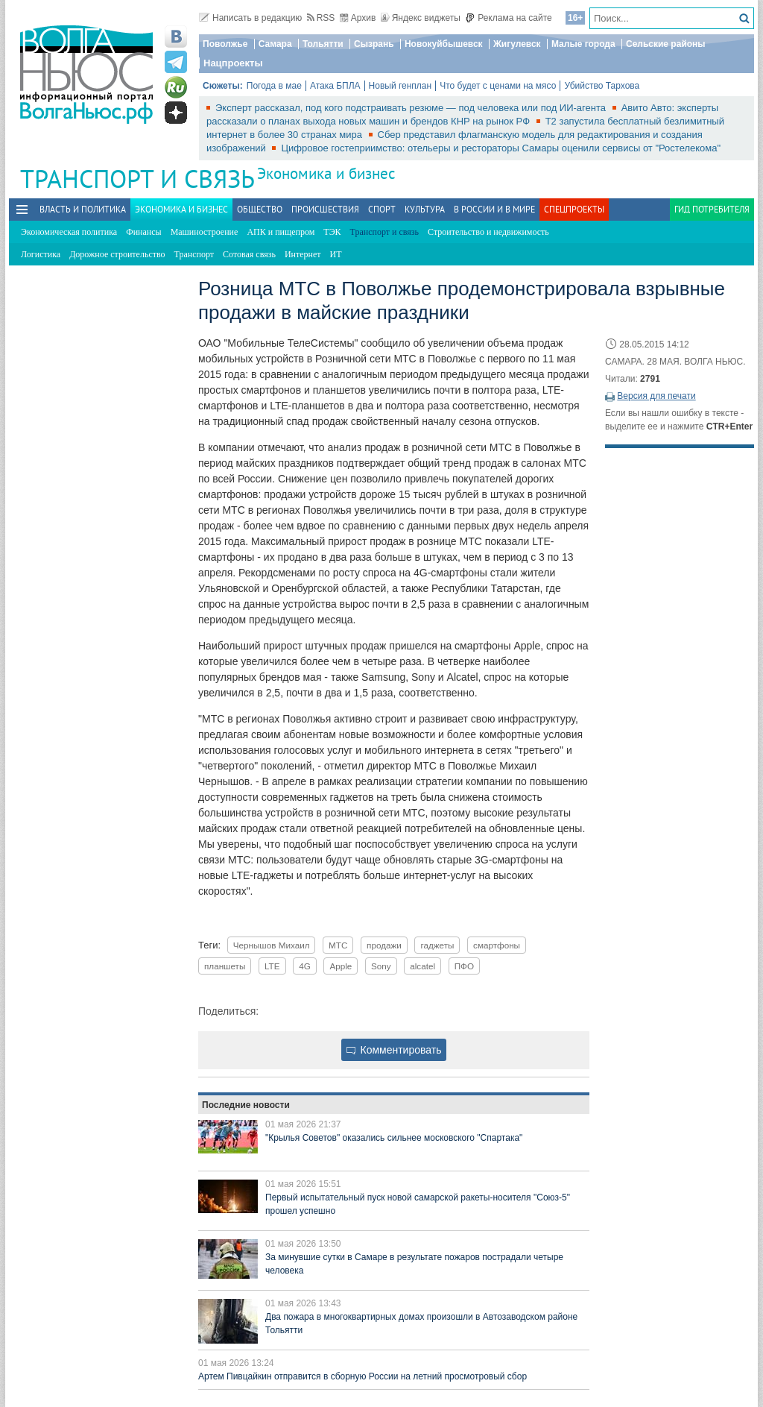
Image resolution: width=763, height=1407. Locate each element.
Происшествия (325, 209)
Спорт (382, 209)
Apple (340, 966)
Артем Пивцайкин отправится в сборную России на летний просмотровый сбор (362, 1376)
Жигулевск (517, 44)
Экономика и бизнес (326, 173)
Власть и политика (82, 209)
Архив (358, 18)
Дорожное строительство (117, 254)
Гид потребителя (712, 209)
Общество (259, 209)
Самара (275, 44)
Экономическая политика (69, 232)
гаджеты (437, 945)
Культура (425, 209)
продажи (384, 945)
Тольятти (323, 44)
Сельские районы (666, 44)
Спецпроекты (574, 209)
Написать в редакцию (250, 18)
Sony (381, 966)
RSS (321, 18)
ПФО (464, 966)
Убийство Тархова (601, 86)
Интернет (303, 254)
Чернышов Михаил (271, 945)
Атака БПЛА (335, 86)
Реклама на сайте (508, 18)
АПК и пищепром (280, 232)
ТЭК (332, 232)
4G (305, 966)
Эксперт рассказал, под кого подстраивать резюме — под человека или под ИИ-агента (412, 107)
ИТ (336, 254)
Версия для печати (656, 396)
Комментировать (394, 1050)
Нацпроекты (233, 63)
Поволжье (225, 44)
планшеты (224, 966)
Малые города (583, 44)
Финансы (143, 232)
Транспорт (194, 254)
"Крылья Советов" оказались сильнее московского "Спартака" (393, 1138)
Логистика (40, 254)
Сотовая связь (249, 254)
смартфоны (496, 945)
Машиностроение (204, 232)
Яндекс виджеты (420, 18)
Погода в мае (274, 86)
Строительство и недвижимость (488, 232)
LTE (272, 966)
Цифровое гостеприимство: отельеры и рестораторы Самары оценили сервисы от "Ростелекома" (501, 148)
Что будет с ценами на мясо (498, 86)
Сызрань (374, 44)
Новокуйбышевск (444, 44)
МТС (338, 945)
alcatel (422, 966)
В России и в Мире (494, 209)
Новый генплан (400, 86)
